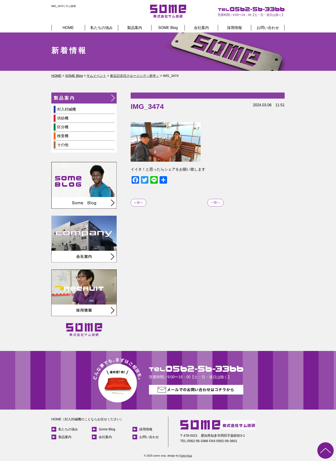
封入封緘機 (66, 109)
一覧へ (215, 202)
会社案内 (201, 28)
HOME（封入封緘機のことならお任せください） (87, 419)
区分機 (62, 127)
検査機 (62, 136)
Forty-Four (186, 455)
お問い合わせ (268, 28)
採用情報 (234, 28)
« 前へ (138, 202)
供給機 (62, 118)
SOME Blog (168, 28)
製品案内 (134, 28)
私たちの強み (101, 28)
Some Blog (107, 429)
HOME (68, 28)
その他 (62, 145)
